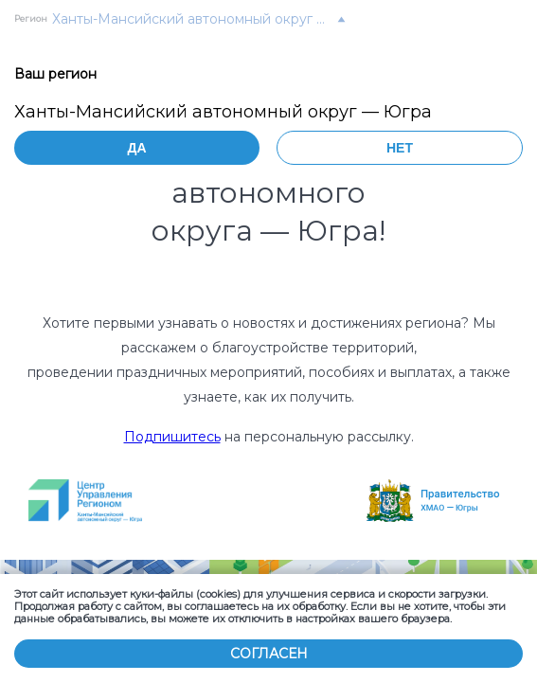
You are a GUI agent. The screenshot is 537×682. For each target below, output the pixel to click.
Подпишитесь (172, 436)
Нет (399, 147)
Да (136, 147)
